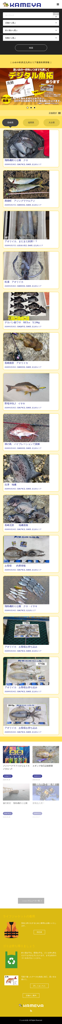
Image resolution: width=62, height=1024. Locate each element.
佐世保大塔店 (22, 245)
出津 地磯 (10, 484)
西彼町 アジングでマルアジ (20, 201)
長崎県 (28, 164)
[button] (53, 113)
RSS (31, 1011)
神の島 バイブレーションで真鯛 (22, 444)
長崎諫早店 (21, 326)
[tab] (10, 122)
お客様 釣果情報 (15, 565)
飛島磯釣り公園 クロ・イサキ (21, 606)
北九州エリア (36, 164)
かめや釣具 (24, 1020)
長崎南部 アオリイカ (16, 363)
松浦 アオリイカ (14, 282)
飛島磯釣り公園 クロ (16, 160)
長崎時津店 (21, 205)
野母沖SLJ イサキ (15, 403)
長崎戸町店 (21, 164)
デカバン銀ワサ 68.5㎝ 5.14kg (22, 322)
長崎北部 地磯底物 (16, 525)
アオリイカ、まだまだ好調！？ (21, 241)
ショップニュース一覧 (31, 901)
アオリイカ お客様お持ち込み (21, 647)
